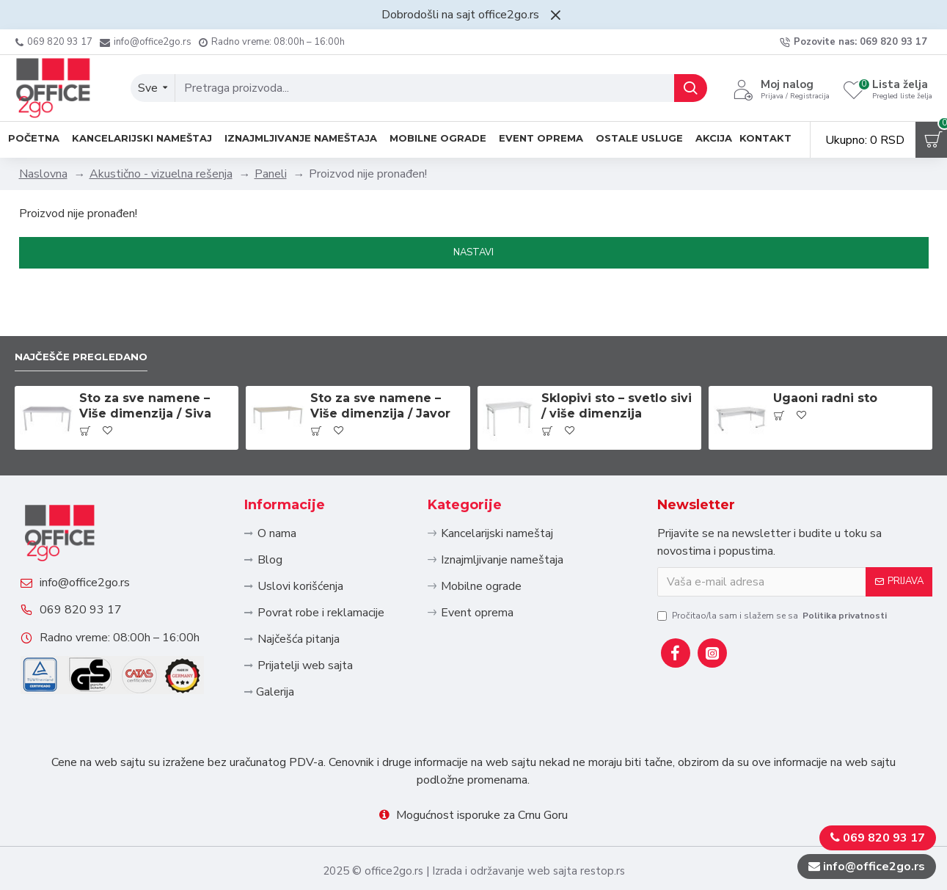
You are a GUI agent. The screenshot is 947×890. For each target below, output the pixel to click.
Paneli (271, 174)
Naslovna (43, 174)
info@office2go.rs (97, 551)
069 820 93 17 (93, 591)
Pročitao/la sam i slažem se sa (773, 564)
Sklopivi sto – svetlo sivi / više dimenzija (616, 355)
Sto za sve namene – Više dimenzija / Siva (145, 355)
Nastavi (473, 252)
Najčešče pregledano (91, 305)
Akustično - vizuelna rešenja (161, 174)
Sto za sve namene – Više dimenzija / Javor (380, 355)
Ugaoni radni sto (825, 347)
